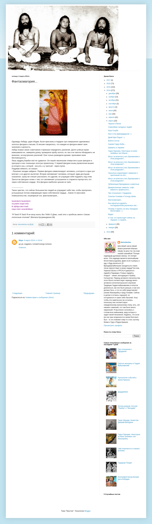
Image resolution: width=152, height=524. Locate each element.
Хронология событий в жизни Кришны (127, 379)
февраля (112, 224)
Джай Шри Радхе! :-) (116, 137)
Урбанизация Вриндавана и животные (123, 184)
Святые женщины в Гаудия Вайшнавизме (129, 364)
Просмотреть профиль (113, 326)
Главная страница (53, 293)
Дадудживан (123, 392)
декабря (112, 93)
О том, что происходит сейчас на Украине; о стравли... (121, 219)
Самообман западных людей (120, 127)
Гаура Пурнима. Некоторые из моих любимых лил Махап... (122, 152)
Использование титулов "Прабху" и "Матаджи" (127, 407)
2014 (109, 90)
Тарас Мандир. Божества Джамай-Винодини (128, 421)
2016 (109, 84)
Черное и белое (114, 124)
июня (111, 111)
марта (111, 121)
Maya (21, 240)
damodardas (126, 242)
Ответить (22, 248)
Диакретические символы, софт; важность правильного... (121, 188)
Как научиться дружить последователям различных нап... (123, 204)
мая (110, 114)
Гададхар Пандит (125, 463)
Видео (110, 214)
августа (112, 107)
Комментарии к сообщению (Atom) (40, 297)
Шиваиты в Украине (116, 148)
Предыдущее (89, 293)
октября (112, 100)
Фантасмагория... (115, 200)
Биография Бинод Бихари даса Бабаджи (128, 478)
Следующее (17, 293)
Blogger (87, 511)
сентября (113, 104)
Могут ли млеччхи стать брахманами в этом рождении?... (124, 158)
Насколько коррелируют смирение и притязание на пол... (123, 174)
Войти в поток (113, 141)
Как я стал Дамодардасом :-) (119, 134)
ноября (112, 97)
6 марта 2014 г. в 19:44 (33, 240)
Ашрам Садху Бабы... (117, 144)
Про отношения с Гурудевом (119, 193)
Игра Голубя (113, 131)
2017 (109, 80)
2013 (109, 232)
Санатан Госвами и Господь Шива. (122, 196)
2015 (109, 87)
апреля (112, 117)
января (112, 228)
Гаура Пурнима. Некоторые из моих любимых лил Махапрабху (129, 436)
